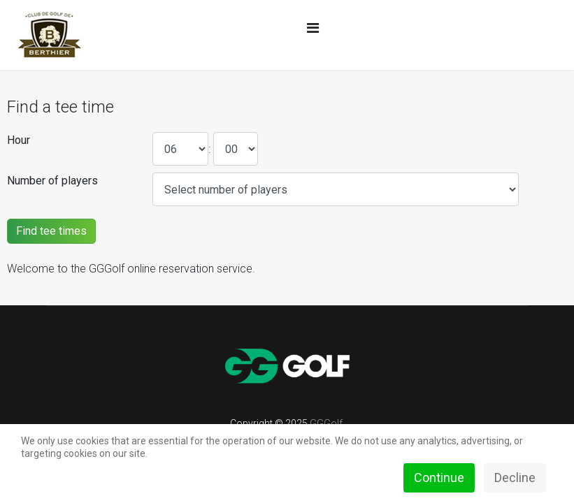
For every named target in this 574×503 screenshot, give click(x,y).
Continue (439, 477)
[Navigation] (313, 28)
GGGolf (326, 423)
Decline (515, 477)
